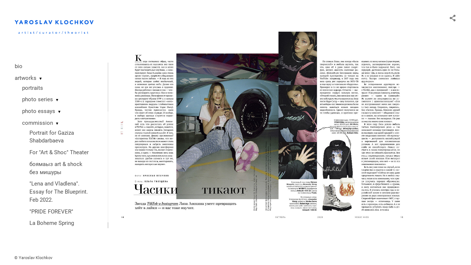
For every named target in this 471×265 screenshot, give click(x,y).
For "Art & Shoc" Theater (59, 152)
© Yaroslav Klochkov (33, 257)
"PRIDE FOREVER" (51, 211)
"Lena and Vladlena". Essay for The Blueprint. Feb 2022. (58, 191)
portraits (32, 88)
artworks (25, 78)
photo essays (38, 111)
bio (18, 66)
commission (37, 123)
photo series (37, 99)
